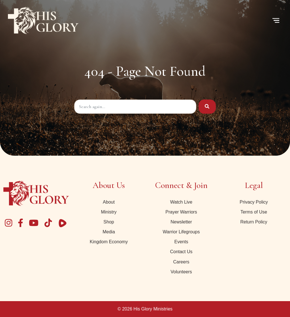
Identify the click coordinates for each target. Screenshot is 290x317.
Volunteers (181, 271)
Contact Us (181, 251)
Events (181, 241)
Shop (108, 221)
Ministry (108, 212)
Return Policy (253, 221)
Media (109, 231)
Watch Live (181, 202)
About (109, 202)
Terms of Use (253, 212)
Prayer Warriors (181, 212)
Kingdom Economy (109, 241)
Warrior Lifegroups (181, 231)
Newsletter (181, 221)
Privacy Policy (254, 202)
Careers (181, 261)
